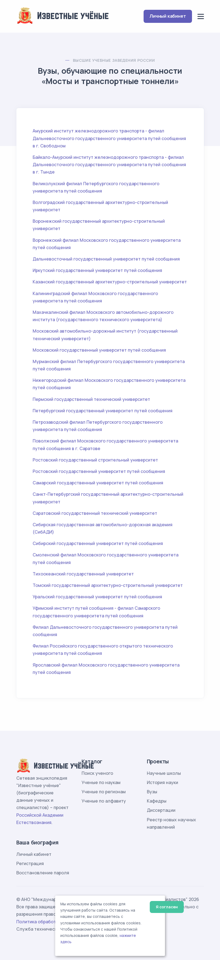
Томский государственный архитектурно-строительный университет (108, 585)
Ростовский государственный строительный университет (95, 460)
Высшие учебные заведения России (114, 60)
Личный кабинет (168, 16)
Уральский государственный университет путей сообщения (97, 597)
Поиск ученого (97, 773)
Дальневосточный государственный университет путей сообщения (106, 259)
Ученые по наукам (101, 782)
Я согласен (167, 906)
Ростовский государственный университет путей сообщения (99, 471)
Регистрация (30, 863)
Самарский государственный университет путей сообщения (98, 483)
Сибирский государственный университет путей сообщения (98, 543)
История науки (162, 782)
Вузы (152, 792)
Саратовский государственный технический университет (95, 513)
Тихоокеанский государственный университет (83, 574)
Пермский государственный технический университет (91, 399)
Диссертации (161, 810)
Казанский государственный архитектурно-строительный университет (110, 282)
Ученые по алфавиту (104, 801)
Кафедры (156, 801)
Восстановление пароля (42, 873)
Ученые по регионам (104, 792)
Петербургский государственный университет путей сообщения (102, 411)
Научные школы (164, 773)
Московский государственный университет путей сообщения (99, 350)
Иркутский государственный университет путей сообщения (97, 270)
